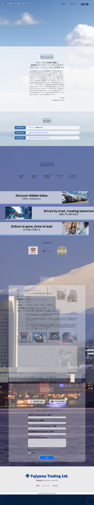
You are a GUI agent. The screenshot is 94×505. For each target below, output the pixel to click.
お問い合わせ (72, 4)
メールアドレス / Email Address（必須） (43, 438)
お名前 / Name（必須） (36, 432)
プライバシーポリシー (46, 496)
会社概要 (63, 4)
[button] (47, 371)
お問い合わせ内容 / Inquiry (37, 449)
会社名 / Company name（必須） (40, 427)
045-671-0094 (57, 413)
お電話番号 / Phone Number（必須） (41, 443)
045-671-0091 (36, 413)
